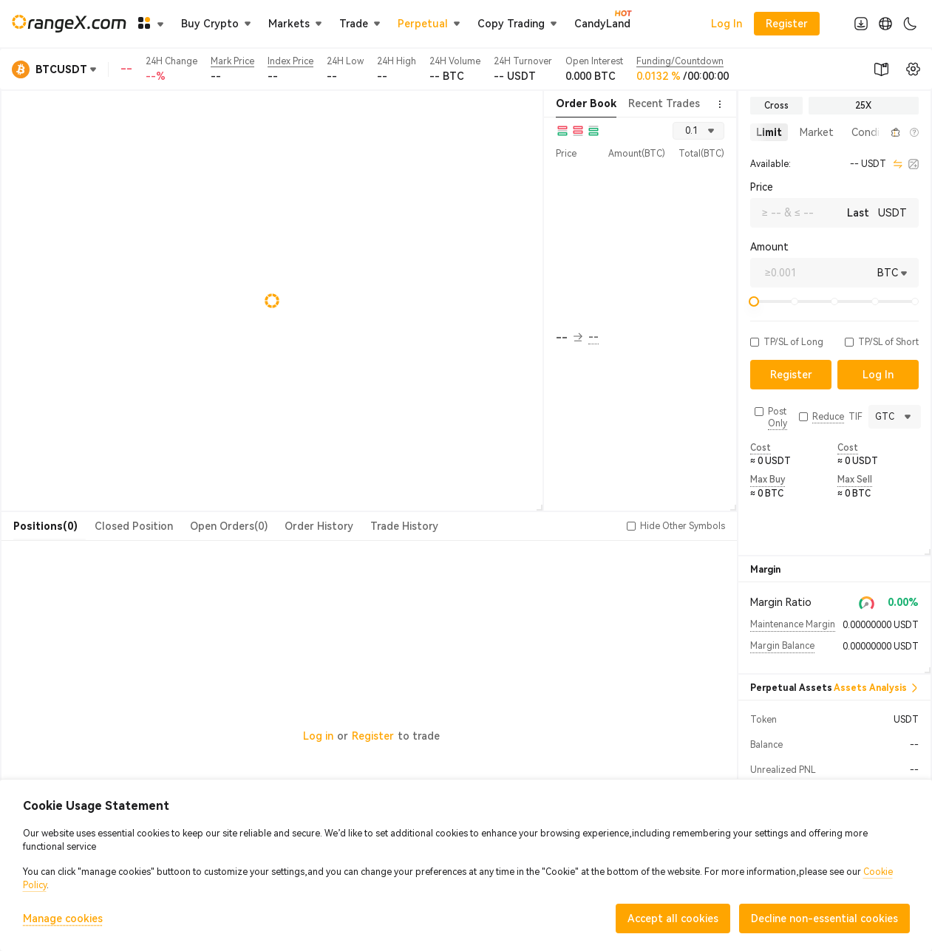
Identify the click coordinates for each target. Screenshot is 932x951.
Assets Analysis (876, 688)
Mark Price (232, 61)
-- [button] (569, 338)
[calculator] (913, 164)
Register (373, 736)
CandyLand (602, 23)
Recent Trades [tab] (664, 103)
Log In (726, 24)
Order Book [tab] (586, 103)
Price (761, 187)
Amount (769, 247)
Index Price (290, 61)
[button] (879, 132)
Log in (318, 736)
